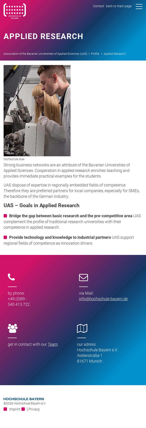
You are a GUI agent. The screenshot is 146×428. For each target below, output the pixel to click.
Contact (98, 6)
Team (53, 344)
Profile (95, 53)
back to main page (118, 6)
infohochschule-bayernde (103, 298)
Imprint (14, 409)
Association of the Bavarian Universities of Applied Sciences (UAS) (45, 53)
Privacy (34, 409)
